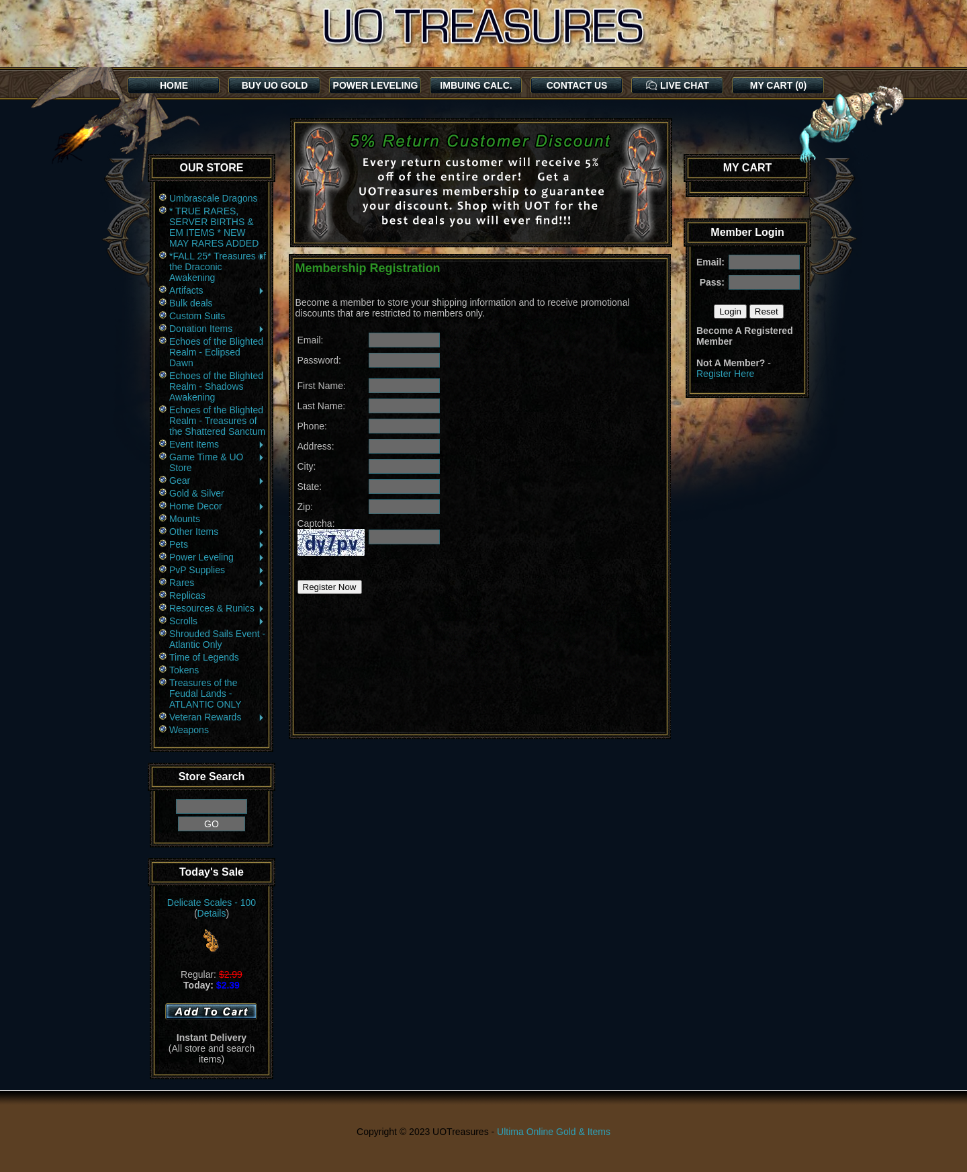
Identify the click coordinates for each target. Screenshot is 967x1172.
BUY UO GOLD (275, 85)
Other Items (217, 531)
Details (211, 913)
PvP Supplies (217, 569)
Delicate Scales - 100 (211, 902)
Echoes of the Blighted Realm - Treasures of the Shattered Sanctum (217, 421)
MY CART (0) (778, 85)
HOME (174, 85)
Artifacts (217, 290)
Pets (217, 544)
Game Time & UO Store (217, 462)
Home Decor (217, 506)
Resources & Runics (217, 608)
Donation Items (217, 328)
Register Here (725, 373)
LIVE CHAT (677, 85)
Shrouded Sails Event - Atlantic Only (217, 639)
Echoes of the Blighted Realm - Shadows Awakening (216, 386)
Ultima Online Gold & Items (553, 1131)
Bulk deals (191, 303)
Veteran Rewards (217, 717)
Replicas (187, 595)
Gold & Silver (196, 493)
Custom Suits (197, 315)
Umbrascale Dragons (213, 198)
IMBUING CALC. (476, 85)
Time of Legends (204, 657)
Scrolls (217, 621)
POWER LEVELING (375, 85)
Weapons (189, 729)
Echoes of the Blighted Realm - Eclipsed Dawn (216, 352)
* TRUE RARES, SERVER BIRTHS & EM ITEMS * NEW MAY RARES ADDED (214, 227)
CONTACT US (577, 85)
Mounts (184, 518)
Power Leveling (217, 557)
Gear (217, 480)
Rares (217, 582)
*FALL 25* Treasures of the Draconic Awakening (217, 267)
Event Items (217, 444)
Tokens (184, 670)
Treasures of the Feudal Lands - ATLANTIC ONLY (205, 693)
